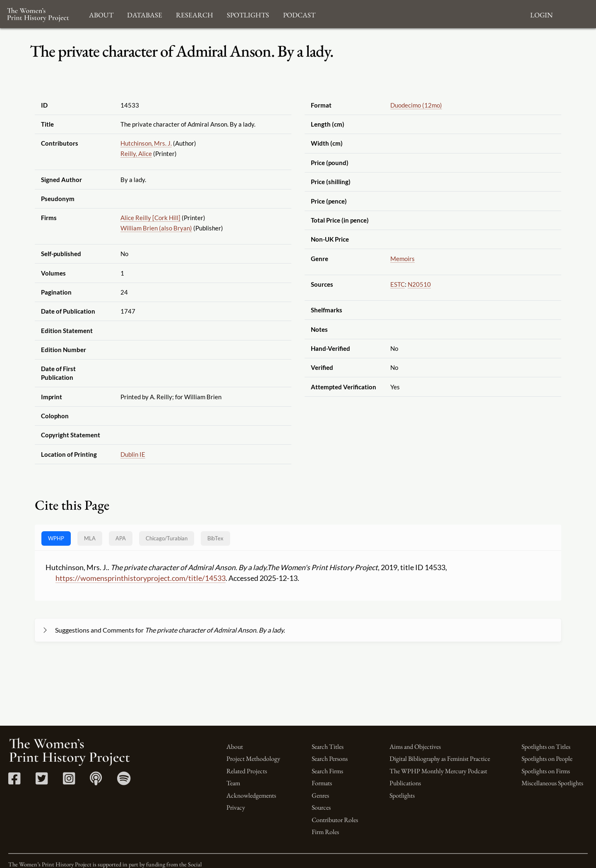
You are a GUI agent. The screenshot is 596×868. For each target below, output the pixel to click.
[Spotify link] (124, 781)
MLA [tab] (90, 538)
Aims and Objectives (415, 746)
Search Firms (327, 771)
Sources (321, 807)
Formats (322, 783)
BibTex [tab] (215, 538)
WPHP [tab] (56, 538)
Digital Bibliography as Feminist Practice (439, 758)
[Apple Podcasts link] (96, 781)
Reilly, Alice (136, 153)
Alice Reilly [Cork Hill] (150, 217)
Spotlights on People (547, 758)
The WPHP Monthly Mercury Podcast (438, 771)
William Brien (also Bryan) (156, 228)
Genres (320, 795)
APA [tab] (120, 538)
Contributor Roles (335, 819)
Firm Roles (325, 831)
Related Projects (246, 771)
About (234, 746)
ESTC (397, 284)
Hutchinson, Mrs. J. (146, 143)
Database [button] (144, 13)
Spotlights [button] (248, 13)
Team (233, 783)
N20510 (419, 284)
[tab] (166, 538)
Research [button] (194, 13)
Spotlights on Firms (546, 771)
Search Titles (328, 746)
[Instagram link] (69, 781)
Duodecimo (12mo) (416, 105)
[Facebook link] (14, 781)
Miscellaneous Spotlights (552, 783)
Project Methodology (253, 758)
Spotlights (402, 795)
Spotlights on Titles (546, 746)
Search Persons (330, 758)
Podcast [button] (299, 13)
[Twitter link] (42, 781)
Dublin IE (132, 454)
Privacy (235, 807)
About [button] (101, 13)
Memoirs (402, 258)
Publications (405, 783)
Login (541, 13)
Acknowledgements (251, 795)
